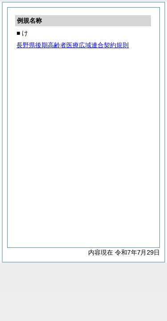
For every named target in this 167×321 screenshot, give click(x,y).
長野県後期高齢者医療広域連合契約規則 (72, 45)
